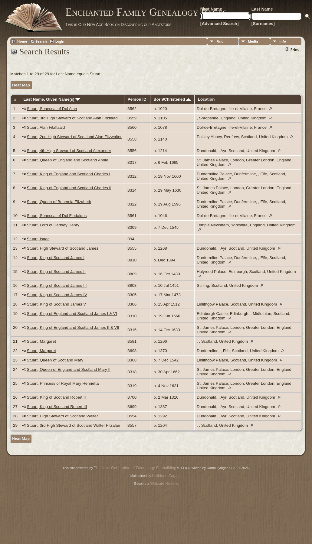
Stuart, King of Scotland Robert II (56, 397)
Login (59, 41)
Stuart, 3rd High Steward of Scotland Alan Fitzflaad (72, 118)
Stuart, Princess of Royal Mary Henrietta (63, 383)
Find (220, 41)
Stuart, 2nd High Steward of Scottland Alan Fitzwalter (74, 136)
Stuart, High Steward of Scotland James (62, 248)
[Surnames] (263, 23)
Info (282, 41)
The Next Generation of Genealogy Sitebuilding (135, 467)
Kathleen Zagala (166, 475)
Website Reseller (165, 483)
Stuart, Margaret (41, 341)
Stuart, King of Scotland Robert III (57, 406)
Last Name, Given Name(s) (52, 99)
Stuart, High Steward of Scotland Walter (62, 416)
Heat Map (21, 85)
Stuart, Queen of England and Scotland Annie (67, 160)
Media (253, 41)
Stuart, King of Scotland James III (57, 285)
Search (41, 41)
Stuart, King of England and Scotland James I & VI (72, 313)
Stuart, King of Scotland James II (56, 271)
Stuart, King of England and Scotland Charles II (69, 188)
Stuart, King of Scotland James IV (57, 295)
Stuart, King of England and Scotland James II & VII (73, 327)
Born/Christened (172, 99)
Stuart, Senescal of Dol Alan (52, 108)
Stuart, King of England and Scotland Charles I (68, 174)
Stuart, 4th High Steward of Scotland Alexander (69, 150)
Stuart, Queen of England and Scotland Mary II (68, 369)
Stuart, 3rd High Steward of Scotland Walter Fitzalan (73, 425)
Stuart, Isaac (38, 239)
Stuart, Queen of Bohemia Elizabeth (59, 201)
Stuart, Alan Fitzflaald (46, 127)
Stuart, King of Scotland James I (55, 257)
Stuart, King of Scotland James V (56, 304)
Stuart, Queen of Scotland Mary (55, 360)
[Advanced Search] (219, 23)
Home (22, 41)
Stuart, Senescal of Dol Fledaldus (57, 215)
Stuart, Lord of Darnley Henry (53, 225)
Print (295, 49)
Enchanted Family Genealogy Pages (146, 12)
